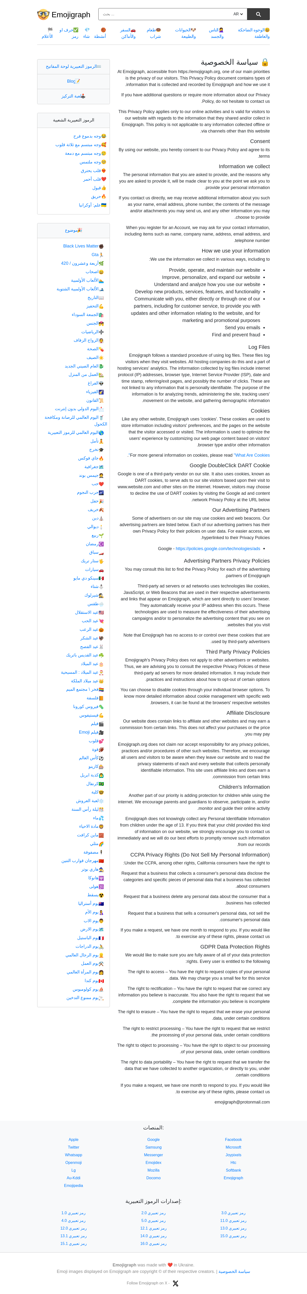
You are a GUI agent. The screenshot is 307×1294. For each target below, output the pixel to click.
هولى (96, 886)
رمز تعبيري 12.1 (153, 1228)
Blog (73, 81)
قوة (98, 749)
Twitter (73, 1147)
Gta (98, 254)
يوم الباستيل (90, 937)
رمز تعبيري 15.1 (73, 1244)
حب (98, 483)
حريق (99, 196)
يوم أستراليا (91, 903)
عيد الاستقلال (89, 612)
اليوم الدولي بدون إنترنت (79, 408)
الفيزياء (95, 391)
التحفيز (95, 306)
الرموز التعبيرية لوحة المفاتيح (73, 66)
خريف (96, 509)
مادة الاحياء (91, 826)
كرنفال (95, 783)
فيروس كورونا (88, 706)
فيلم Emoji (91, 732)
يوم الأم (94, 912)
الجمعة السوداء (88, 314)
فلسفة (95, 698)
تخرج (96, 449)
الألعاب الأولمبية (87, 280)
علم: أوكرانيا (93, 205)
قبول (99, 187)
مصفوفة (93, 852)
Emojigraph (71, 14)
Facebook (233, 1140)
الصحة (95, 348)
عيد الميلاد (92, 663)
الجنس (95, 323)
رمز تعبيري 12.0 (73, 1228)
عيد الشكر (92, 638)
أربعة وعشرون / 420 (82, 263)
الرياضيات (92, 331)
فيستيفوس (91, 715)
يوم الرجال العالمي (84, 955)
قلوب (96, 740)
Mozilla (153, 1170)
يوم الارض (92, 929)
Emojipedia (73, 1186)
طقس (96, 603)
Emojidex (153, 1163)
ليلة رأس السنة (87, 809)
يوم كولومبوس (88, 989)
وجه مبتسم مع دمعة (86, 153)
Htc (233, 1163)
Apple (73, 1140)
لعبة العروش (90, 800)
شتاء (97, 586)
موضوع (73, 230)
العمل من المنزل (86, 374)
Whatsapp (73, 1155)
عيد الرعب (92, 629)
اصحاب (95, 271)
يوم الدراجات (90, 946)
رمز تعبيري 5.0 (153, 1221)
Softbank (233, 1170)
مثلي (97, 843)
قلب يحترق (94, 170)
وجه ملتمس (93, 162)
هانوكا (96, 877)
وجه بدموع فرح (90, 136)
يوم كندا (94, 980)
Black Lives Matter (83, 246)
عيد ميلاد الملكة (87, 681)
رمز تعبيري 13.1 (73, 1236)
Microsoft (233, 1147)
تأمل (97, 441)
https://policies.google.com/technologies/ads (218, 548)
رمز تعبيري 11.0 (233, 1221)
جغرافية (94, 466)
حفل (97, 501)
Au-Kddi (73, 1178)
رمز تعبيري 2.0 (153, 1213)
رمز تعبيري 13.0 (233, 1228)
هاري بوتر (92, 869)
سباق (96, 552)
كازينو (96, 766)
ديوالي (95, 526)
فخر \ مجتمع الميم (85, 689)
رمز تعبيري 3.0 (233, 1213)
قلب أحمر (95, 179)
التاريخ (96, 297)
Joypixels (233, 1155)
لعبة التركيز (73, 96)
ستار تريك (92, 560)
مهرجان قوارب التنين (82, 860)
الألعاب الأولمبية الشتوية (80, 289)
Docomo (153, 1178)
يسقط (95, 894)
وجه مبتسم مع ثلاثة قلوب (81, 144)
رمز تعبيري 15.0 (233, 1236)
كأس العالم (91, 757)
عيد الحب (93, 620)
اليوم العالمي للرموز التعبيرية (76, 432)
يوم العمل (92, 963)
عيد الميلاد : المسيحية (82, 672)
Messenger (153, 1155)
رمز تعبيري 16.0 (153, 1244)
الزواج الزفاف (89, 340)
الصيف (95, 357)
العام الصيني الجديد (84, 366)
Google (153, 1140)
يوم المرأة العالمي (85, 972)
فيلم (97, 723)
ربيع (98, 535)
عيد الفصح (92, 646)
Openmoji (73, 1163)
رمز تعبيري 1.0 (73, 1213)
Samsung (153, 1147)
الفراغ (96, 383)
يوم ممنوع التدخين (85, 997)
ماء (98, 818)
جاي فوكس (91, 458)
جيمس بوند (91, 475)
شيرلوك (94, 595)
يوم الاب (94, 920)
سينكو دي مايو (88, 578)
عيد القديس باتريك (85, 655)
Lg (73, 1170)
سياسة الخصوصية (234, 1271)
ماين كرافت (90, 835)
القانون (95, 400)
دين (98, 518)
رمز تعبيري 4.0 (73, 1221)
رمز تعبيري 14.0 (153, 1236)
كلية (97, 792)
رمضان (95, 543)
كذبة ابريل (92, 775)
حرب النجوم (90, 492)
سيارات (94, 569)
